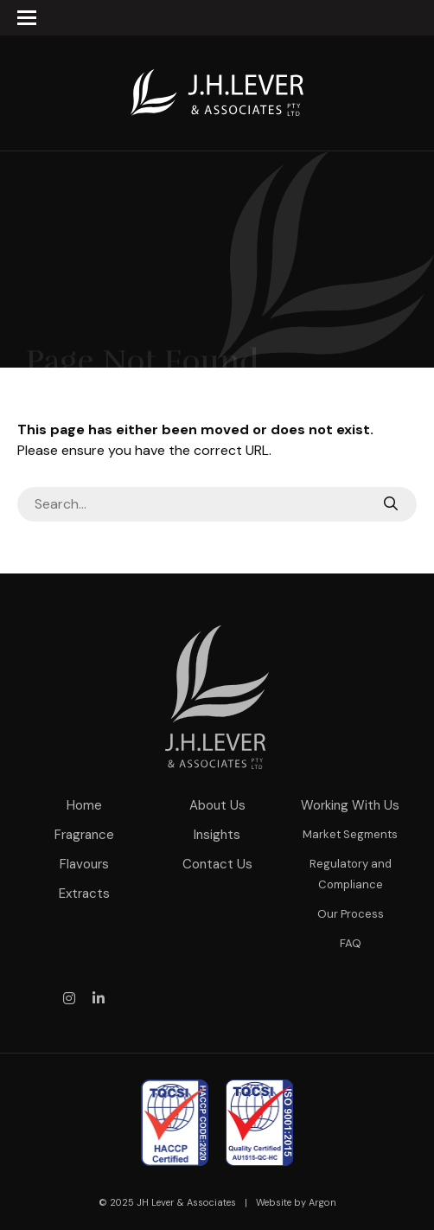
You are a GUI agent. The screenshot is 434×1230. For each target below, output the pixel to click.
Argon (322, 1202)
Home (84, 805)
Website (273, 1202)
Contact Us (217, 864)
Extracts (84, 893)
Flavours (84, 864)
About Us (217, 805)
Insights (217, 834)
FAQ (350, 943)
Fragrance (84, 834)
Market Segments (350, 834)
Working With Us (350, 805)
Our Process (350, 913)
